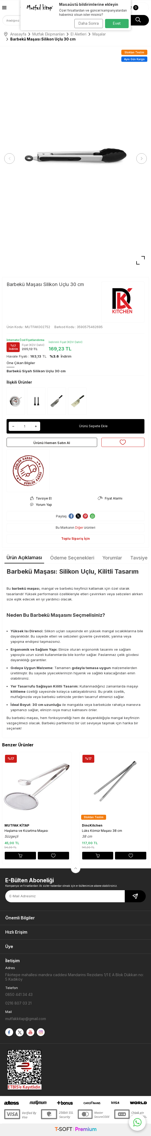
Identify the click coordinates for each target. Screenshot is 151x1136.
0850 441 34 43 (19, 994)
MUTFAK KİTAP (16, 825)
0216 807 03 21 (18, 1003)
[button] (9, 158)
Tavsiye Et (41, 498)
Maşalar (99, 34)
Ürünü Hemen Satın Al (51, 443)
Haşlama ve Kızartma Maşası (26, 831)
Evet (117, 23)
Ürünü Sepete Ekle (93, 426)
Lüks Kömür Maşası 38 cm (102, 831)
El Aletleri (78, 34)
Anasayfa (15, 34)
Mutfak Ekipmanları (48, 34)
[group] (75, 158)
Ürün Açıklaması (24, 557)
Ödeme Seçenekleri (72, 558)
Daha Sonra (89, 23)
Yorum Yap (41, 505)
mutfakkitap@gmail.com (25, 1018)
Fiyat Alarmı (110, 498)
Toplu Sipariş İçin (75, 539)
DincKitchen (92, 825)
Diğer (79, 527)
